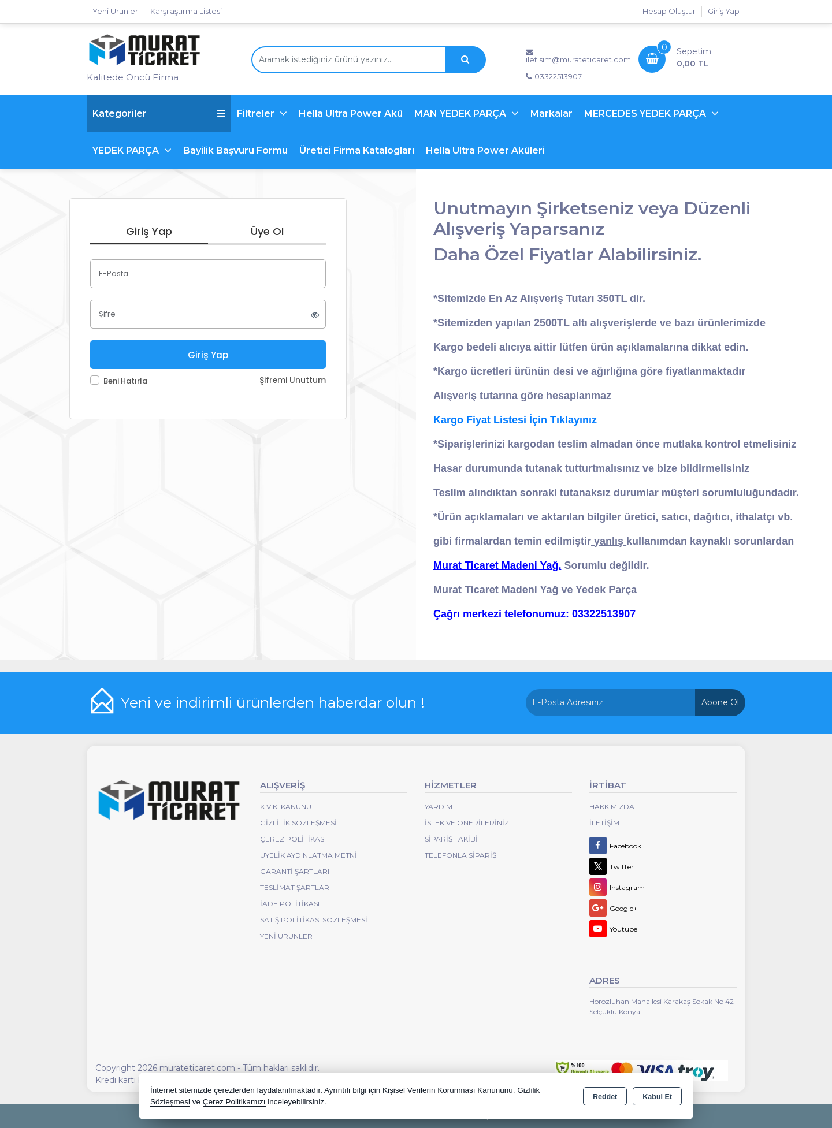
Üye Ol (267, 231)
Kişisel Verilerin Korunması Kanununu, (448, 1090)
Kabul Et (657, 1097)
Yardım (438, 806)
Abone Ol (720, 702)
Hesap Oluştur (669, 11)
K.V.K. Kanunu (285, 806)
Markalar (551, 113)
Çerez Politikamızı (234, 1101)
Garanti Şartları (294, 871)
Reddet (605, 1097)
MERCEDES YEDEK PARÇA (646, 113)
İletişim (604, 822)
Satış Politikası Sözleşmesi (313, 919)
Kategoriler (158, 113)
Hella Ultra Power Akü (351, 113)
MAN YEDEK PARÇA (461, 113)
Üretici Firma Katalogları (356, 150)
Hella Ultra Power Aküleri (485, 150)
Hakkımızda (611, 806)
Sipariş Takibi (451, 839)
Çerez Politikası (293, 839)
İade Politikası (290, 903)
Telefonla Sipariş (460, 855)
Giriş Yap (724, 11)
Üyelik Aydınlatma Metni (308, 855)
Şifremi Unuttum (292, 380)
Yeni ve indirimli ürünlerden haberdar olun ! (273, 702)
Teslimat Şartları (295, 887)
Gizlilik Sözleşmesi (298, 822)
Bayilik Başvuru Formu (235, 150)
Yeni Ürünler (286, 936)
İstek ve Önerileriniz (467, 822)
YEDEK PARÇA (126, 150)
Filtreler (257, 113)
